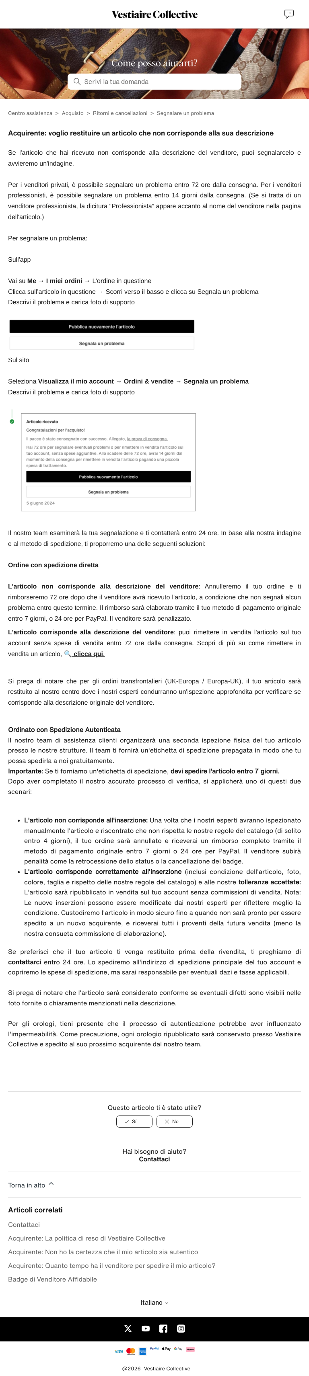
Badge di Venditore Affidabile (52, 1279)
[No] (175, 1122)
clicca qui (88, 654)
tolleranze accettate (268, 882)
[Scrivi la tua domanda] (154, 82)
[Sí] (134, 1122)
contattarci (24, 962)
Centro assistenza (30, 113)
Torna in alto (31, 1183)
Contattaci (154, 1159)
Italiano (154, 1302)
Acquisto (73, 113)
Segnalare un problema (185, 113)
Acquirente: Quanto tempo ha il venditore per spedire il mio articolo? (112, 1265)
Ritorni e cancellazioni (120, 113)
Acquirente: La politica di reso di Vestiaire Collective (86, 1238)
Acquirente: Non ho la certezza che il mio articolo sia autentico (103, 1252)
